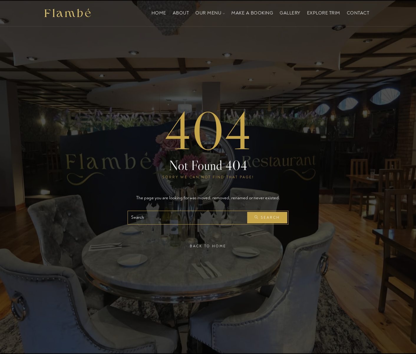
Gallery (290, 13)
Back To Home (208, 246)
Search (267, 217)
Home (158, 13)
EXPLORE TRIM (323, 13)
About (181, 13)
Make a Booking (252, 13)
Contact (358, 13)
